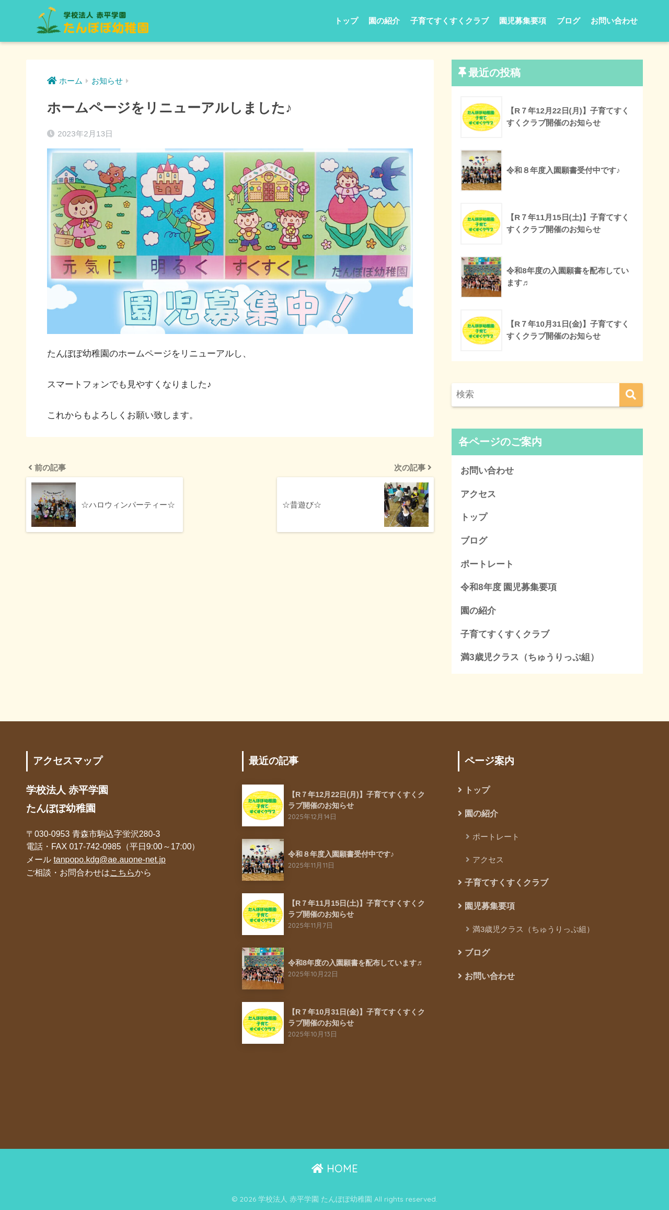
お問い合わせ (614, 20)
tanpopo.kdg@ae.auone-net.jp (109, 859)
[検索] (631, 395)
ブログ (568, 20)
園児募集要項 (522, 20)
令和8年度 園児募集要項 (508, 587)
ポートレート (487, 564)
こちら (122, 872)
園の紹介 (384, 20)
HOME (335, 1168)
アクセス (478, 494)
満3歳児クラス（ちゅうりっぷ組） (529, 657)
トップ (346, 20)
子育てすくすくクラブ (449, 20)
